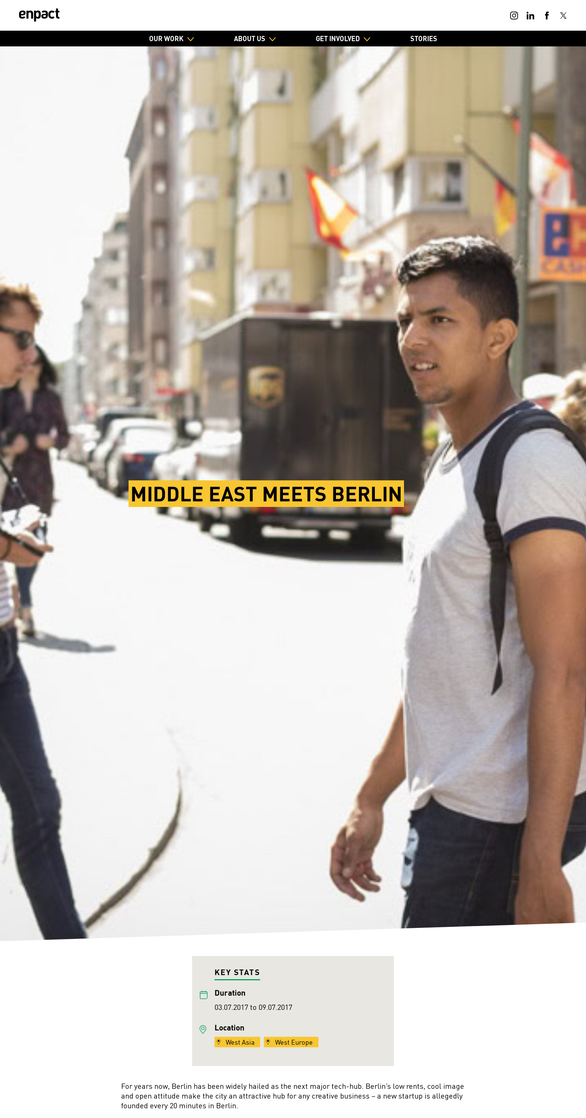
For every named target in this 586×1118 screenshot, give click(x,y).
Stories (423, 38)
